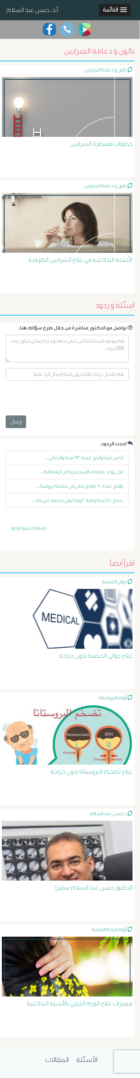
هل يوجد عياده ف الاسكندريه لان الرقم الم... (81, 471)
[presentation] (62, 400)
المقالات (57, 1060)
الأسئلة (86, 1060)
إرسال (15, 421)
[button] (115, 10)
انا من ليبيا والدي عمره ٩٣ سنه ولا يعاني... (84, 457)
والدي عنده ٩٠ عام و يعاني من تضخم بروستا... (79, 486)
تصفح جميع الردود (28, 528)
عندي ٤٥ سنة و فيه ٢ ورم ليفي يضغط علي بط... (77, 500)
